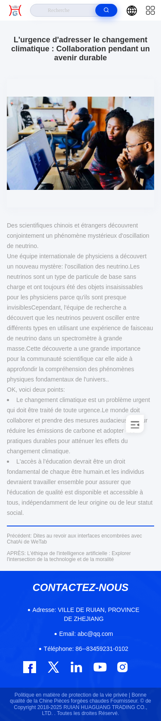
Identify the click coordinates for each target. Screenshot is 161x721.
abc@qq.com (86, 633)
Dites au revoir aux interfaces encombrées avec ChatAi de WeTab (74, 539)
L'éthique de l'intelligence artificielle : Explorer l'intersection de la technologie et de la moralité (69, 556)
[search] (106, 10)
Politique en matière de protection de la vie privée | (72, 695)
